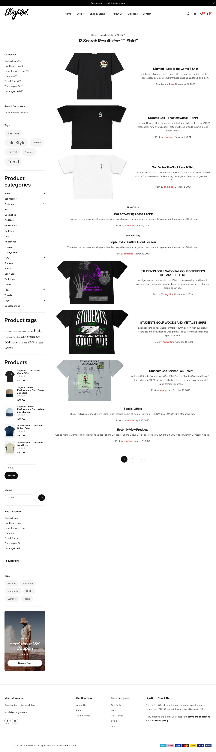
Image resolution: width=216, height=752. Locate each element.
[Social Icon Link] (7, 721)
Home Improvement (15, 71)
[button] (69, 3)
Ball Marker (10, 198)
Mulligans (133, 13)
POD (6, 257)
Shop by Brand (97, 13)
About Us (117, 13)
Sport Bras (9, 273)
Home (68, 13)
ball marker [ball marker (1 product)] (8, 332)
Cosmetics (10, 214)
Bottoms (9, 204)
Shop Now (120, 3)
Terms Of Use (83, 715)
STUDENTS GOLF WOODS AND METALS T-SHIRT (173, 322)
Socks (7, 268)
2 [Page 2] (132, 459)
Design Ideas (11, 61)
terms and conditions (199, 716)
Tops (6, 289)
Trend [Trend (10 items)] (13, 161)
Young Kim (167, 294)
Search (11, 475)
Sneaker (8, 263)
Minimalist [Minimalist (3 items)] (37, 143)
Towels (8, 295)
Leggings (9, 247)
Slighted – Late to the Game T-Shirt (175, 69)
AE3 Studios (70, 745)
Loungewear (11, 252)
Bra (6, 209)
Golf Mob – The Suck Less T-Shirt (173, 167)
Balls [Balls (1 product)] (15, 332)
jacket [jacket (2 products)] (23, 337)
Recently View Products (132, 429)
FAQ (78, 710)
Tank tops (9, 279)
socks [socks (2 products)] (26, 342)
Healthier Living (133, 235)
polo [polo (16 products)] (8, 342)
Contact (147, 13)
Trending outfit (12, 86)
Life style (9, 76)
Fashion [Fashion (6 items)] (13, 133)
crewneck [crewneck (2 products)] (22, 331)
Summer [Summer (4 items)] (29, 152)
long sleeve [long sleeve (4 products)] (33, 336)
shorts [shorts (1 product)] (21, 343)
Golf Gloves (10, 225)
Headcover (10, 241)
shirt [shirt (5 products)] (15, 342)
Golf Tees (9, 231)
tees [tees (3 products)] (41, 342)
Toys (6, 300)
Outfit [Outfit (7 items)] (12, 152)
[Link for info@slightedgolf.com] (15, 712)
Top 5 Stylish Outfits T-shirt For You (133, 242)
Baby (7, 193)
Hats (6, 236)
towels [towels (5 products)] (8, 347)
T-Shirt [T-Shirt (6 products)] (33, 342)
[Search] (41, 497)
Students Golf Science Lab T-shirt (171, 371)
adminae (169, 84)
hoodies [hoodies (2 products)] (16, 337)
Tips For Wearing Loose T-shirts (132, 214)
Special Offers (133, 409)
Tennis (7, 284)
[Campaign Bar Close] (214, 3)
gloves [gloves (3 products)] (30, 331)
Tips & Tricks (133, 207)
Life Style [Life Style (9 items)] (16, 142)
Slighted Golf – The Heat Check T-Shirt (173, 118)
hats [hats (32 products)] (38, 330)
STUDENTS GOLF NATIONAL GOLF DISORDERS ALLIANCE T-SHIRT (173, 273)
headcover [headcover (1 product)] (8, 337)
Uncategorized (12, 91)
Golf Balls (9, 220)
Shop (79, 13)
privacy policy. (161, 720)
